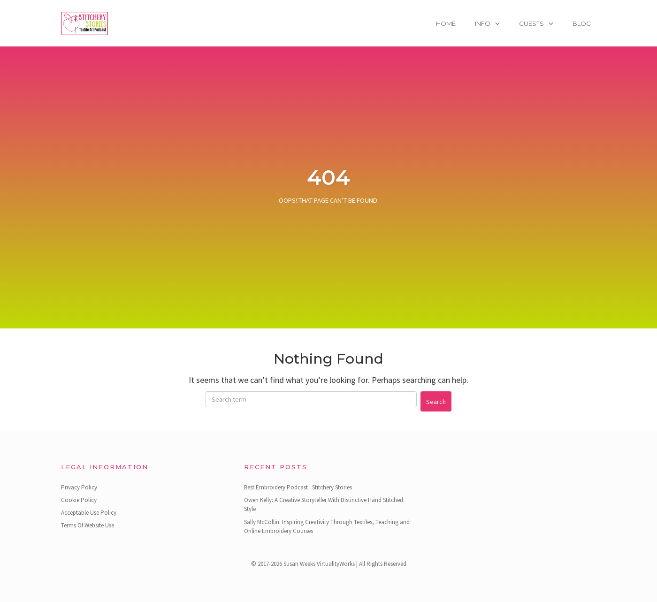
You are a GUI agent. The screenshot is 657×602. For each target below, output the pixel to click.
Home (446, 23)
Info (482, 23)
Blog (582, 23)
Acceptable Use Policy (88, 513)
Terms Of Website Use (87, 525)
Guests (531, 23)
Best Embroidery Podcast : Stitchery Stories (298, 487)
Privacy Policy (79, 487)
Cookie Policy (79, 500)
